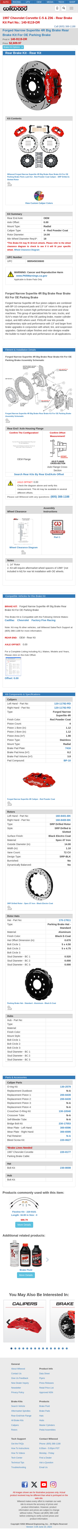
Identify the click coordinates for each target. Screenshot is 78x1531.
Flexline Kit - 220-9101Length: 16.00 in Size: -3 (24, 1213)
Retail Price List (46, 1388)
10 (47, 1348)
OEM (39, 2)
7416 (68, 748)
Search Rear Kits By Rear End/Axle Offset (39, 474)
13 (59, 1348)
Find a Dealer (45, 1458)
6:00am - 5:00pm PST (49, 1448)
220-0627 (65, 1140)
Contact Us (16, 1373)
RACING (17, 2)
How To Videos (18, 1453)
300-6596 (65, 1127)
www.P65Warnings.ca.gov (31, 275)
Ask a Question (46, 1462)
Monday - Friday (46, 1453)
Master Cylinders (47, 1425)
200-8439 (65, 1095)
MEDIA (50, 2)
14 (63, 1348)
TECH (61, 2)
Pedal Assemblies (47, 1430)
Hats (41, 1416)
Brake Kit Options (12, 47)
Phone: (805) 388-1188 (49, 1444)
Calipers (15, 1425)
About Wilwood (18, 1369)
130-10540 (65, 1111)
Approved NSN (46, 1392)
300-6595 (65, 1131)
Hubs (41, 1420)
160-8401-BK (63, 816)
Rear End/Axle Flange (21, 1416)
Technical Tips (17, 1462)
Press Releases (46, 1383)
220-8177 (65, 1152)
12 (55, 1348)
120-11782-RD (62, 703)
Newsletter (16, 1388)
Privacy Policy (17, 1392)
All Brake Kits (17, 1420)
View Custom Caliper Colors (39, 203)
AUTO (6, 2)
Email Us (43, 1467)
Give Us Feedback (19, 1378)
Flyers (42, 1378)
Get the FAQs (17, 1444)
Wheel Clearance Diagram (27, 250)
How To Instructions (20, 1448)
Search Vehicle (18, 1406)
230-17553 (65, 1123)
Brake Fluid (26, 1270)
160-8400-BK (63, 820)
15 (67, 1348)
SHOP (72, 2)
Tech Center (16, 1458)
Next (69, 1321)
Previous (8, 1321)
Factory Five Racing (43, 620)
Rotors (14, 1430)
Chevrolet (23, 620)
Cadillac (9, 620)
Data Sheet (44, 1373)
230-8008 (65, 1167)
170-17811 (65, 920)
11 (51, 1348)
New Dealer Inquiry (20, 1383)
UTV (28, 2)
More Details (24, 1224)
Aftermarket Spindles (20, 1411)
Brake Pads (44, 1411)
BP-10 (67, 760)
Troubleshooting (18, 1467)
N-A (68, 1090)
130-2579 (65, 1086)
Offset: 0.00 (12, 678)
